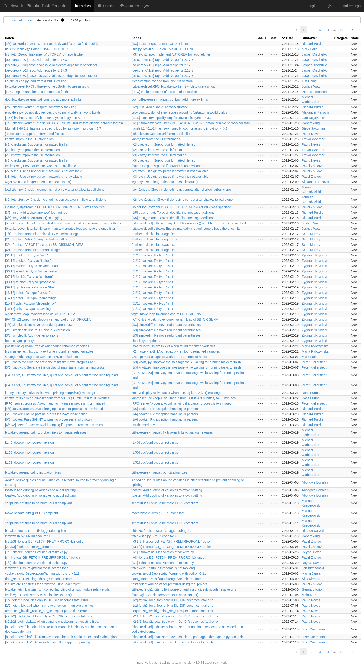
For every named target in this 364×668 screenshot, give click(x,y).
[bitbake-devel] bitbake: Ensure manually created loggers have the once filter (60, 228)
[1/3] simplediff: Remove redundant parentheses (39, 325)
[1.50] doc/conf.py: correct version (29, 452)
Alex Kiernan (311, 579)
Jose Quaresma (313, 629)
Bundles (105, 6)
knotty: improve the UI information (29, 139)
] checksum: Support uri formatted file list (34, 134)
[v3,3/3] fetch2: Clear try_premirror (30, 547)
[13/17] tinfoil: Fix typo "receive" (27, 293)
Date (289, 38)
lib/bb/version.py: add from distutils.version (35, 81)
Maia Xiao (309, 595)
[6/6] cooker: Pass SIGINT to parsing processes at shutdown (48, 419)
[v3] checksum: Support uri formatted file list (36, 160)
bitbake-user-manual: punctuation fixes (33, 472)
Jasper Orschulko (314, 54)
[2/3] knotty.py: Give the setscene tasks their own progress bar (50, 362)
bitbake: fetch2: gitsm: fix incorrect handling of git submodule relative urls (57, 589)
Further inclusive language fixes (154, 234)
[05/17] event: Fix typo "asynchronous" (33, 266)
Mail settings (351, 6)
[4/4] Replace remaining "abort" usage (32, 250)
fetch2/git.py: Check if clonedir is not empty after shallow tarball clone (54, 189)
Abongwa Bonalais (315, 482)
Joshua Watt (311, 86)
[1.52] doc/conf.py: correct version (29, 462)
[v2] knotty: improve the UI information (32, 150)
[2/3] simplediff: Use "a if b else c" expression (37, 330)
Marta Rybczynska (315, 346)
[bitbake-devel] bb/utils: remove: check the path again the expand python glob (61, 637)
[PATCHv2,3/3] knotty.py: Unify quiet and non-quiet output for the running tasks (61, 375)
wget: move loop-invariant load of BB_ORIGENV (40, 314)
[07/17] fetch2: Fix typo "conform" (29, 276)
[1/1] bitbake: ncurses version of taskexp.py (36, 552)
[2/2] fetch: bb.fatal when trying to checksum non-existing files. (49, 605)
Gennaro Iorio (312, 589)
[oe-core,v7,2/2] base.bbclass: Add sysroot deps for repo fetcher (51, 76)
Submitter (309, 38)
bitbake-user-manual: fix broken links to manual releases (45, 432)
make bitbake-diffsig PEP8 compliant (31, 513)
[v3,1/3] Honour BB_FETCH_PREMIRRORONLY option (45, 541)
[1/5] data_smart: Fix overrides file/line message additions (173, 212)
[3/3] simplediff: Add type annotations (31, 335)
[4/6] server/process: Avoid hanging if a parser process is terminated (54, 409)
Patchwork (13, 5)
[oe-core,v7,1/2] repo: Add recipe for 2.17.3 (36, 70)
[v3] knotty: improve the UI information (32, 155)
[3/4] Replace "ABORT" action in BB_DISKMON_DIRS (44, 244)
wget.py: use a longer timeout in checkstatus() (38, 182)
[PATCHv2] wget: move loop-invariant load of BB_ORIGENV (48, 319)
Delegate (341, 38)
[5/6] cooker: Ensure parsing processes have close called (46, 414)
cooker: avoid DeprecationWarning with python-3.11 (42, 573)
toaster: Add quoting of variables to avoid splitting (40, 490)
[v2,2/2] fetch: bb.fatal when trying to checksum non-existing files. (52, 621)
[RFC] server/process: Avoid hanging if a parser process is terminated (55, 403)
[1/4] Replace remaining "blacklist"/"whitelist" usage (42, 234)
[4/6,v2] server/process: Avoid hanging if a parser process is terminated (56, 425)
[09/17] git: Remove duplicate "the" (30, 287)
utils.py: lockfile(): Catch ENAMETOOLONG (36, 49)
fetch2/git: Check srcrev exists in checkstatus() (38, 595)
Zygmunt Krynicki (314, 255)
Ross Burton (311, 393)
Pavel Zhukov (312, 166)
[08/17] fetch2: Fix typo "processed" (30, 282)
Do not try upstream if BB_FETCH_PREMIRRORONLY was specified (55, 207)
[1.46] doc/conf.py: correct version (29, 442)
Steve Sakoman (313, 128)
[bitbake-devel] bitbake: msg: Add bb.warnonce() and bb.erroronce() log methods (63, 223)
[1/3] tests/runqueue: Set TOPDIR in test (161, 44)
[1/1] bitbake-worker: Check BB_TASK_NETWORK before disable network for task (64, 123)
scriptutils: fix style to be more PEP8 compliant (38, 503)
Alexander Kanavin (315, 112)
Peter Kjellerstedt (314, 362)
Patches (83, 6)
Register (329, 6)
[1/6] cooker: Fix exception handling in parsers (165, 409)
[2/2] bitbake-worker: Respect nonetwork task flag (40, 107)
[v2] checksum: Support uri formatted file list (36, 144)
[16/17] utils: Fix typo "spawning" (28, 309)
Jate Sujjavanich (313, 118)
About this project (135, 6)
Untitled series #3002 (147, 425)
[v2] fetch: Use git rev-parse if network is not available (43, 171)
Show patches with (22, 20)
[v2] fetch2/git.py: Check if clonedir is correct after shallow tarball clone (55, 199)
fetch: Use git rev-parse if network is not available (40, 166)
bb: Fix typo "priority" (20, 341)
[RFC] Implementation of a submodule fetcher (38, 92)
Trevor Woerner (313, 139)
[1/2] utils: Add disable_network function (160, 107)
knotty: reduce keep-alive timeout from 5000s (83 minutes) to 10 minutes (57, 398)
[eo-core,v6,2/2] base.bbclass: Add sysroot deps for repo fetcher (51, 65)
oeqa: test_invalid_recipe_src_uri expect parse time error (46, 611)
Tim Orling (309, 81)
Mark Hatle (310, 49)
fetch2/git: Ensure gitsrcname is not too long (36, 568)
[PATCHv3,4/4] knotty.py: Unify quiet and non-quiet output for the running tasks (61, 385)
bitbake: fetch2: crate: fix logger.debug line (35, 531)
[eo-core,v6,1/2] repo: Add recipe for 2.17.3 (36, 60)
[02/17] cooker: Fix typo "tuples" (28, 260)
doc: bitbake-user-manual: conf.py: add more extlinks (43, 99)
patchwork (144, 662)
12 (341, 30)
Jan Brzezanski (313, 568)
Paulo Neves (311, 134)
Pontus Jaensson (314, 92)
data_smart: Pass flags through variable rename (39, 579)
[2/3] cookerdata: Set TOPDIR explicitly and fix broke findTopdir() (51, 44)
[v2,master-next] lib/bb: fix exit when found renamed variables (49, 351)
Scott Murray (311, 234)
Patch (9, 38)
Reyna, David (311, 552)
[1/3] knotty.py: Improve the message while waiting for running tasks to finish (186, 362)
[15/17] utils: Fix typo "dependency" (30, 303)
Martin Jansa (311, 573)
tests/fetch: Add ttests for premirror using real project (42, 584)
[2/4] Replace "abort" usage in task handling (36, 239)
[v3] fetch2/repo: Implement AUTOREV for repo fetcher (44, 54)
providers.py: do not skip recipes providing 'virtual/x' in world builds (53, 112)
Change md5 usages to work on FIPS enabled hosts (42, 357)
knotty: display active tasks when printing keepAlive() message (50, 393)
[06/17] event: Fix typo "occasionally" (31, 271)
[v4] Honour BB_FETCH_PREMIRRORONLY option (42, 557)
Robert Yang (311, 123)
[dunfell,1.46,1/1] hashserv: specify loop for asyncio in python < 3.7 (53, 128)
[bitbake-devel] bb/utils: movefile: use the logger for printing (47, 642)
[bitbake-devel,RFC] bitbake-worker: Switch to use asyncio (47, 86)
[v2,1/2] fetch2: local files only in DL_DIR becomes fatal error (48, 616)
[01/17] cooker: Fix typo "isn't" (26, 255)
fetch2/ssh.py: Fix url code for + (27, 536)
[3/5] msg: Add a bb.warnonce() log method (36, 212)
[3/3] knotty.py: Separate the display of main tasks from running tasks (54, 367)
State (355, 38)
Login (312, 6)
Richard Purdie (312, 44)
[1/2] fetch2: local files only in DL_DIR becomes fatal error (46, 600)
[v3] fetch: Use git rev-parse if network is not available (43, 176)
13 (352, 30)
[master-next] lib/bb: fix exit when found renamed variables (47, 346)
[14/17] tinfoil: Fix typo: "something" (30, 298)
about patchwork (216, 662)
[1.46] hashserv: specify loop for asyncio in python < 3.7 (45, 118)
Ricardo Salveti (313, 531)
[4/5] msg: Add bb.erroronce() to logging (33, 218)
